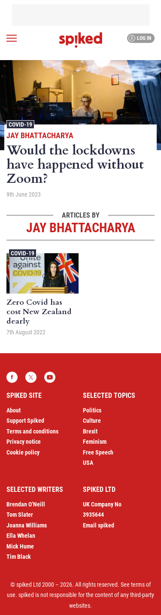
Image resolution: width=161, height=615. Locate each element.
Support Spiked (25, 420)
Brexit (90, 431)
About (13, 410)
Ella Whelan (20, 535)
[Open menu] (11, 38)
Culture (92, 420)
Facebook (12, 377)
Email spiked (98, 525)
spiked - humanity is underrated (80, 40)
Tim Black (18, 556)
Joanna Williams (26, 525)
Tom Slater (19, 514)
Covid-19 (20, 124)
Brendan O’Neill (25, 504)
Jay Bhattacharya (39, 135)
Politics (92, 410)
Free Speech (98, 452)
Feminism (94, 441)
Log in (139, 38)
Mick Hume (20, 546)
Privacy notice (23, 441)
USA (88, 462)
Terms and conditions (32, 431)
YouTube (49, 377)
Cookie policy (22, 452)
